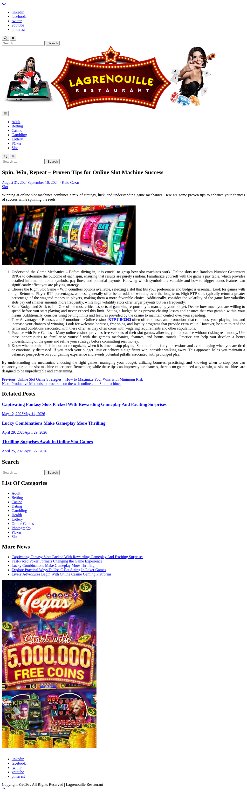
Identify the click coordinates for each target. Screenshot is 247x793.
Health (17, 515)
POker (16, 143)
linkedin (18, 12)
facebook (19, 16)
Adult (16, 122)
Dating (17, 506)
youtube (18, 25)
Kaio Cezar (70, 182)
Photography (21, 528)
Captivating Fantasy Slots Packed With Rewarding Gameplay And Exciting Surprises (84, 404)
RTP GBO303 (119, 319)
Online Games (23, 524)
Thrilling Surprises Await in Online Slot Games (47, 441)
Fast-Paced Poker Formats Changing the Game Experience (57, 561)
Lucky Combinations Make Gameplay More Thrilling (53, 423)
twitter (17, 21)
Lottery (17, 139)
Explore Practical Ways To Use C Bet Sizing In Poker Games (59, 570)
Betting (17, 126)
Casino (17, 130)
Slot (15, 148)
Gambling (19, 135)
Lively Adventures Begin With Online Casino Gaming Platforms (61, 574)
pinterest (18, 29)
